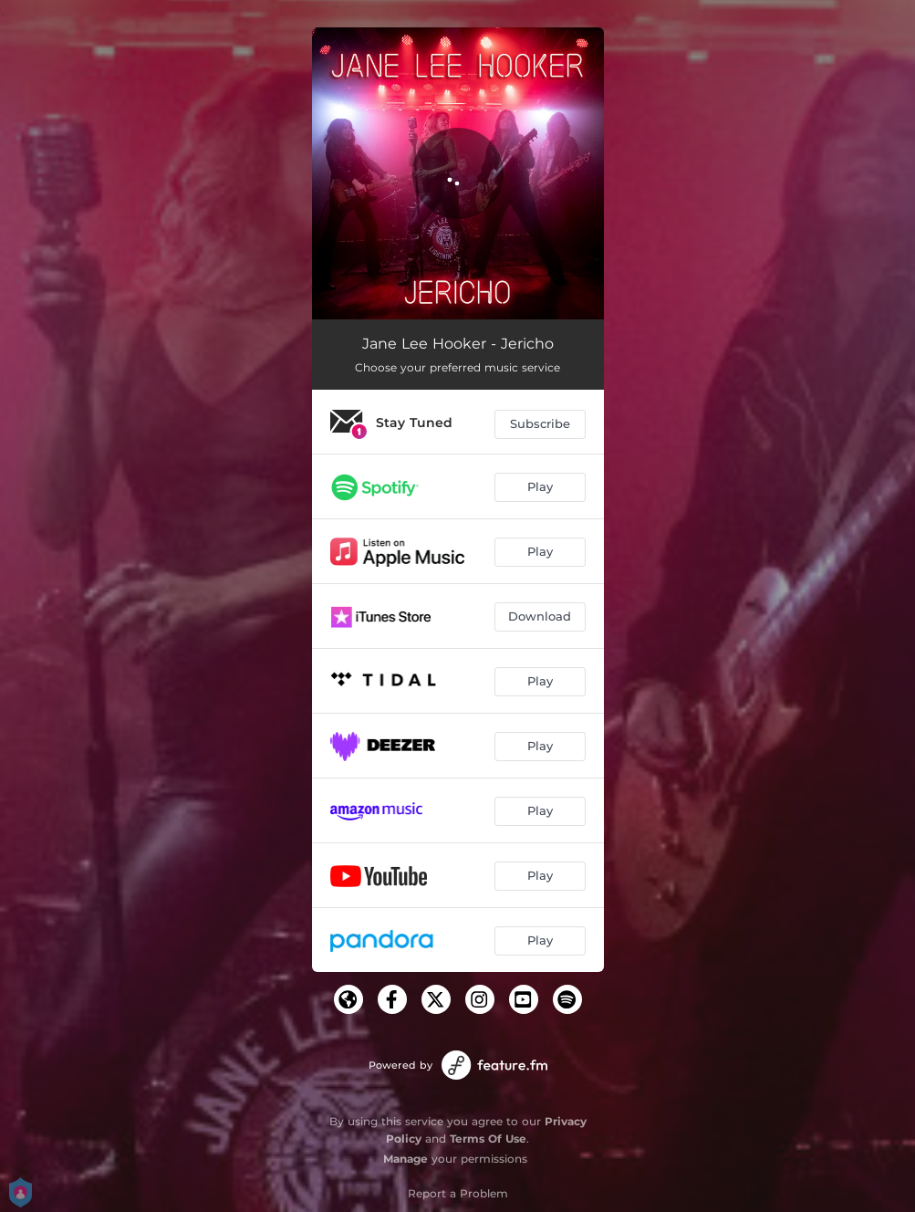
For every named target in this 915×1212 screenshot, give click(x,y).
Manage (405, 1158)
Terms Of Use (488, 1138)
